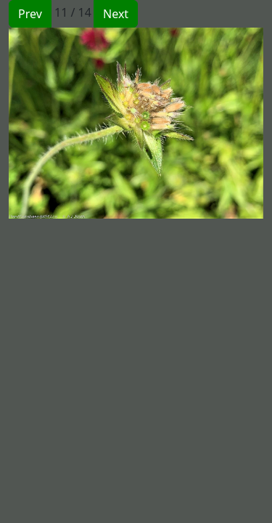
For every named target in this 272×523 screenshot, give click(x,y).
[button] (72, 123)
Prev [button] (30, 14)
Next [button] (115, 14)
